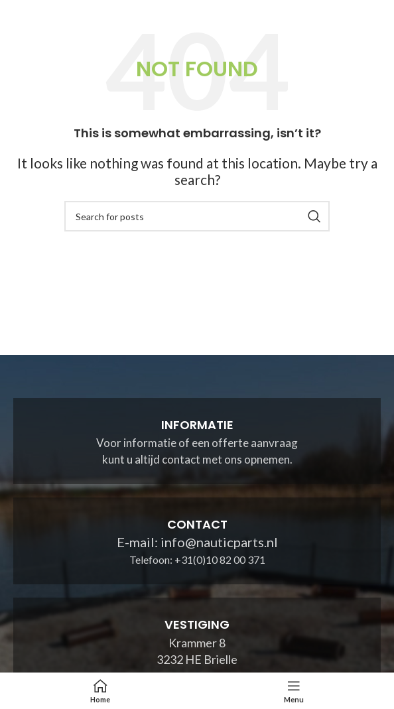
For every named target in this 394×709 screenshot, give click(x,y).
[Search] (197, 216)
